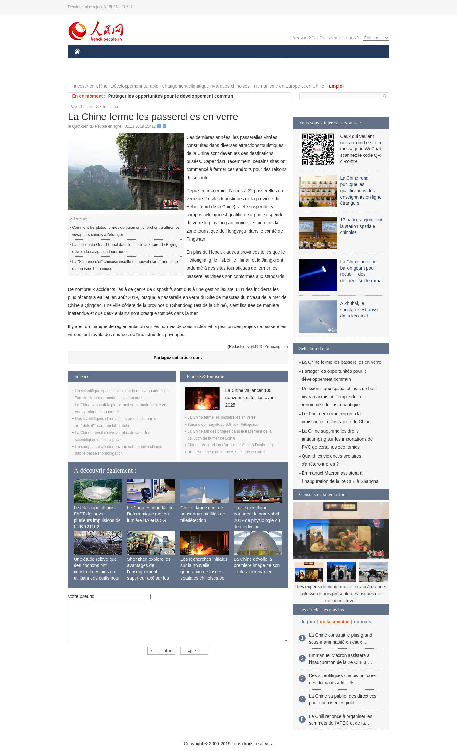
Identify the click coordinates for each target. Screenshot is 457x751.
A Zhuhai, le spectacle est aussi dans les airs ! (359, 309)
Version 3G (304, 37)
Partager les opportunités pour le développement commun (170, 96)
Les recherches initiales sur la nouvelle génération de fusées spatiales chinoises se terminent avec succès (203, 572)
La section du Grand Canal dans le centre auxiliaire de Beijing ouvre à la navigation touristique (125, 248)
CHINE (85, 60)
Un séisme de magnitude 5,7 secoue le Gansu (227, 452)
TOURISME (337, 60)
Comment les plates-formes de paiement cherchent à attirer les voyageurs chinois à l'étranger (126, 231)
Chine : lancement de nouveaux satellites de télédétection (202, 514)
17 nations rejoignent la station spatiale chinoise (361, 226)
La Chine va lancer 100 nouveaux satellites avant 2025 (250, 397)
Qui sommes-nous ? (339, 37)
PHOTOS (88, 73)
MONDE (142, 60)
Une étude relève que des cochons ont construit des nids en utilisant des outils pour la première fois (96, 572)
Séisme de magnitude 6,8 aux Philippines (223, 424)
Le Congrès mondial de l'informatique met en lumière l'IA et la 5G (150, 514)
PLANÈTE (283, 60)
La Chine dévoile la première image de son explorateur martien (257, 565)
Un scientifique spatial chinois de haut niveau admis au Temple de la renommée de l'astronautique (339, 396)
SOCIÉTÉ (255, 60)
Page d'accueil (82, 106)
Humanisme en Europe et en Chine (289, 86)
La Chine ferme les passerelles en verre (222, 417)
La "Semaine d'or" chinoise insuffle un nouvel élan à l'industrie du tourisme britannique (125, 265)
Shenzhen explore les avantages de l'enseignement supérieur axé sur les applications (149, 572)
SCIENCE (198, 60)
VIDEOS (113, 73)
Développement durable (135, 86)
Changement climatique (185, 86)
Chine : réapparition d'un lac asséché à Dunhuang (230, 445)
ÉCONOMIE (113, 60)
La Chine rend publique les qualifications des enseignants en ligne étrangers (361, 190)
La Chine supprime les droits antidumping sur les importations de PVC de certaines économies (337, 439)
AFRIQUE (170, 60)
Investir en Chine (91, 86)
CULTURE (226, 60)
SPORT (309, 60)
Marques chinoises (231, 86)
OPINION (366, 60)
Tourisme (110, 106)
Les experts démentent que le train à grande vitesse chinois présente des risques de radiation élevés (341, 593)
